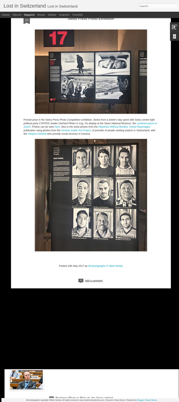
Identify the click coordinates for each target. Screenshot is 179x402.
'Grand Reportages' (140, 86)
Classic (6, 14)
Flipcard (16, 14)
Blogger (140, 400)
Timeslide (77, 14)
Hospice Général (37, 93)
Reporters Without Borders (113, 86)
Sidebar (52, 14)
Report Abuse (151, 400)
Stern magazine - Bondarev (73, 357)
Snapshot (64, 14)
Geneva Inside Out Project (76, 90)
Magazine (29, 14)
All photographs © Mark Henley (105, 225)
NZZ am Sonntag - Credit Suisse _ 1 (79, 316)
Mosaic (41, 14)
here (57, 86)
